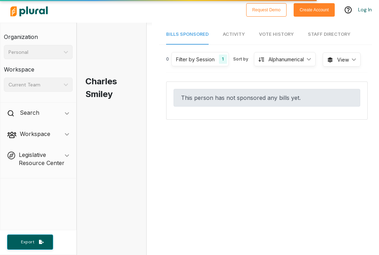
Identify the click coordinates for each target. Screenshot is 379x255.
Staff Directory (329, 34)
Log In (365, 9)
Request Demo (266, 9)
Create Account (314, 9)
